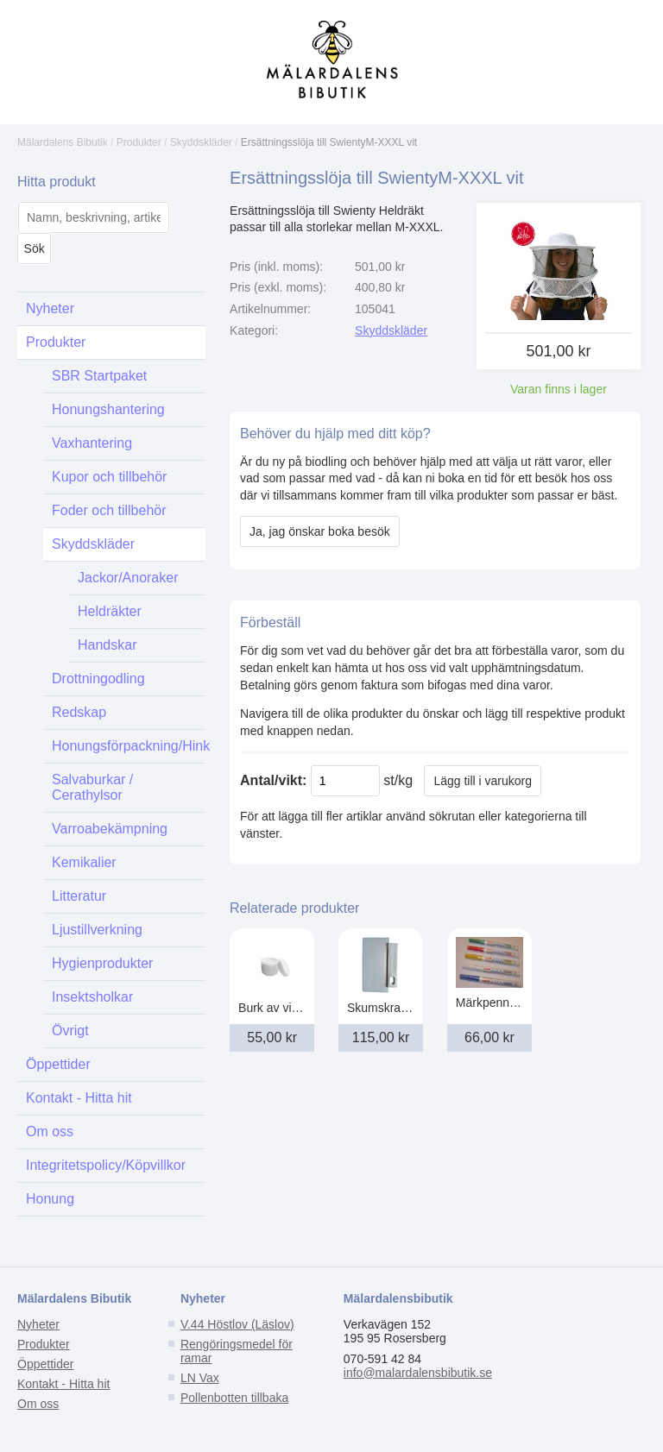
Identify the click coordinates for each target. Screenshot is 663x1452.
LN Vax (199, 1378)
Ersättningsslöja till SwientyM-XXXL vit (329, 142)
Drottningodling (98, 678)
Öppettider (58, 1064)
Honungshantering (108, 409)
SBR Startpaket (99, 375)
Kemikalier (84, 862)
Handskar (107, 645)
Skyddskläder (201, 142)
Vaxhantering (92, 443)
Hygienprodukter (102, 963)
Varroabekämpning (109, 828)
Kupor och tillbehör (109, 476)
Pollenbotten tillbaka (234, 1398)
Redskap (79, 712)
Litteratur (79, 896)
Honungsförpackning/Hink (128, 746)
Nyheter (50, 308)
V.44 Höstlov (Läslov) (237, 1324)
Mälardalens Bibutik (62, 142)
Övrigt (70, 1030)
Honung (50, 1198)
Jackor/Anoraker (128, 577)
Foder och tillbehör (109, 510)
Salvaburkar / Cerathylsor (92, 787)
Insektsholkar (92, 997)
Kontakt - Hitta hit (79, 1098)
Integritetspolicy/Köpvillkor (106, 1165)
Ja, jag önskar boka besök (319, 531)
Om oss (49, 1131)
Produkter (139, 142)
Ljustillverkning (97, 929)
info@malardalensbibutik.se (418, 1373)
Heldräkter (110, 611)
